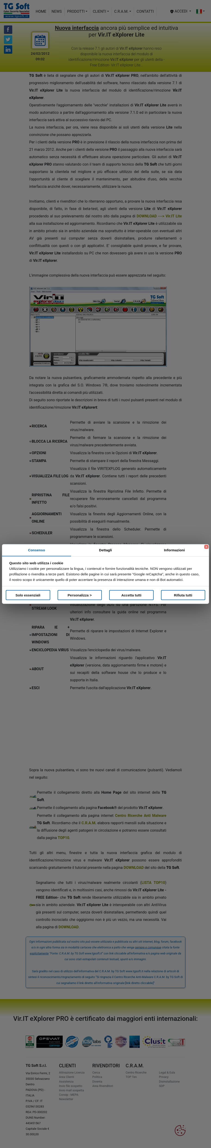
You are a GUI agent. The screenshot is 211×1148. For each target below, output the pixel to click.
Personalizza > (80, 595)
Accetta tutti (131, 595)
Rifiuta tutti (183, 595)
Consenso (36, 550)
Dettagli (105, 550)
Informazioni (174, 550)
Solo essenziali (28, 595)
